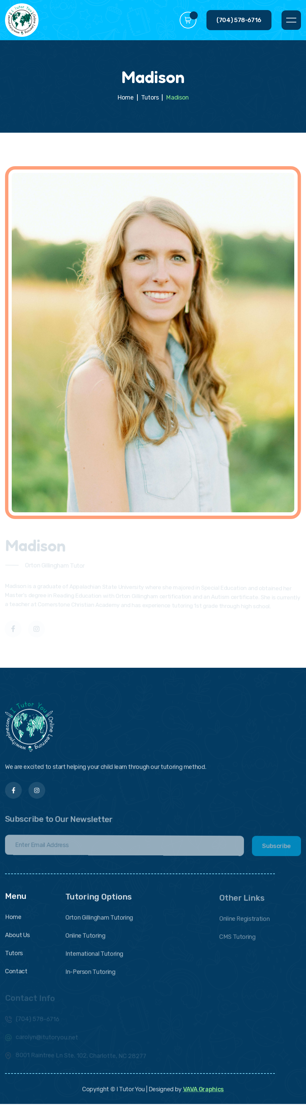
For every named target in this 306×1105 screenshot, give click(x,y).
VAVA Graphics (203, 1092)
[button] (188, 20)
